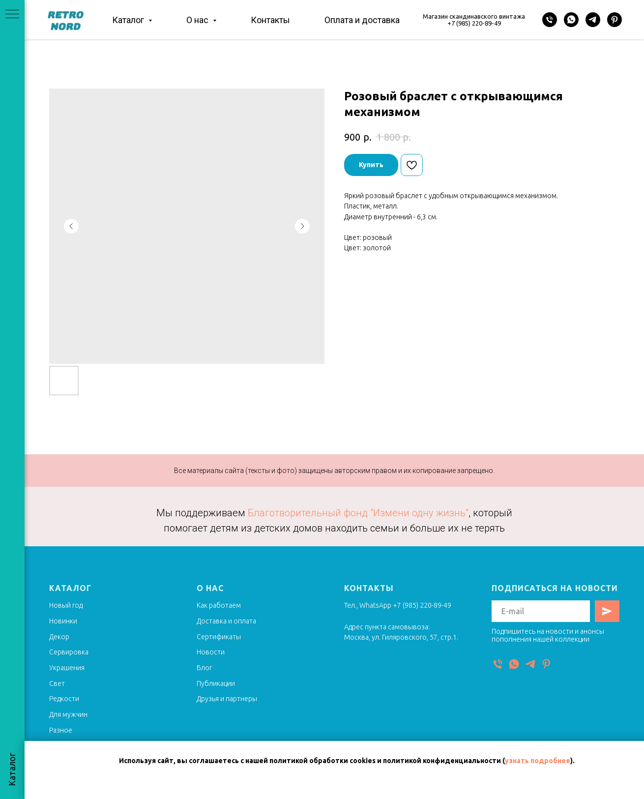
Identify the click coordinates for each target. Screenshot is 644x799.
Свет (57, 683)
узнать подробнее (537, 761)
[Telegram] (592, 19)
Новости (211, 652)
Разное (60, 730)
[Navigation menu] (12, 15)
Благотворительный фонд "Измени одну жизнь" (358, 513)
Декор (59, 637)
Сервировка (68, 652)
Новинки (63, 621)
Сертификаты (219, 637)
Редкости (64, 699)
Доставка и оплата (226, 621)
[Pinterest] (614, 19)
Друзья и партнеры (227, 699)
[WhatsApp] (571, 19)
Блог (204, 668)
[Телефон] (549, 19)
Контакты (270, 20)
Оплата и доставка (362, 20)
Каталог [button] (129, 20)
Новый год (66, 605)
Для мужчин (68, 714)
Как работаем (219, 605)
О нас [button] (198, 20)
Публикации (216, 683)
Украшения (67, 668)
